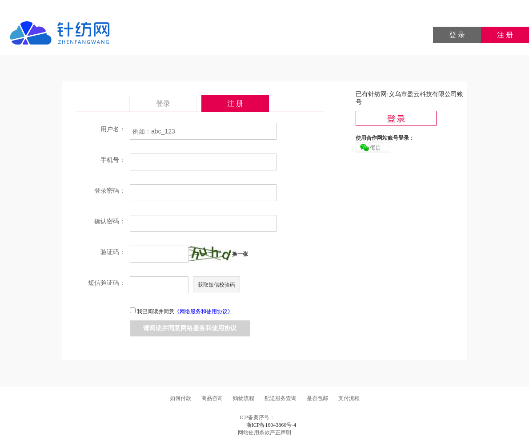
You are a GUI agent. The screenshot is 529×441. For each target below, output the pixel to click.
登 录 (457, 35)
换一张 (240, 254)
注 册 (505, 35)
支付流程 (349, 398)
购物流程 (243, 398)
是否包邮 (317, 398)
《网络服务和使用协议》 (203, 311)
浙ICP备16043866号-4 (271, 425)
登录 (163, 103)
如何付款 (180, 398)
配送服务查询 (280, 398)
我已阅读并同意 (185, 311)
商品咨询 (212, 398)
